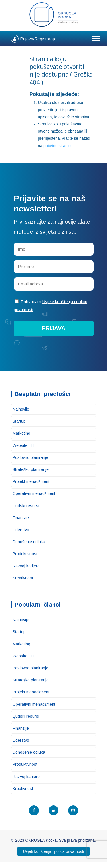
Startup (19, 421)
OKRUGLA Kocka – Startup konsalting (53, 14)
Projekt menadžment (31, 481)
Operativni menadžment (34, 493)
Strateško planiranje (31, 469)
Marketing (21, 433)
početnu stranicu (58, 145)
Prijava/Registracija (38, 38)
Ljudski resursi (26, 505)
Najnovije (21, 409)
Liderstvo (21, 529)
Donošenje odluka (29, 541)
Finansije (21, 517)
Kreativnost (23, 578)
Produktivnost (25, 553)
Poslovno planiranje (30, 457)
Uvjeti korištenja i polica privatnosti (53, 851)
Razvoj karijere (26, 566)
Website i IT (24, 445)
